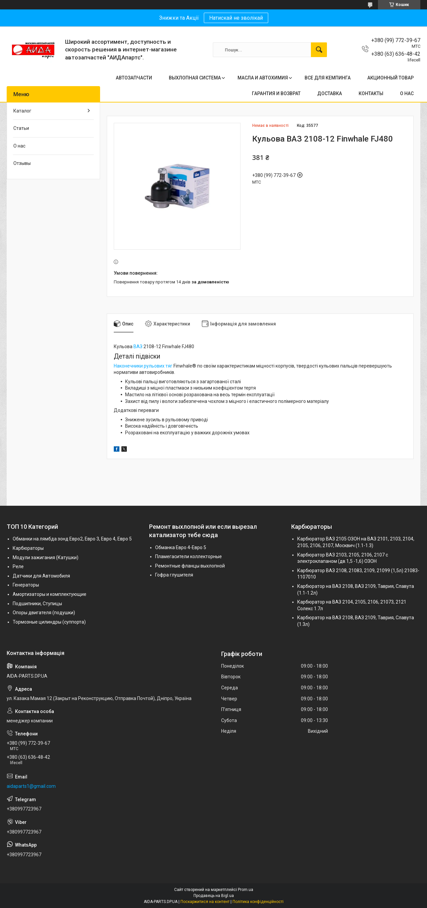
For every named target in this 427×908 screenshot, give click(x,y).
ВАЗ (137, 346)
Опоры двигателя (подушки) (44, 612)
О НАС (407, 93)
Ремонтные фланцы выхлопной (190, 566)
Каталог (22, 111)
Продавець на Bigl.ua (213, 895)
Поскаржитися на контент (205, 901)
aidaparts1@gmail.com (31, 786)
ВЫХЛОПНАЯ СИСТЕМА (195, 77)
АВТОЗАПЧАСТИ (134, 77)
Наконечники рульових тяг (143, 366)
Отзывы (22, 163)
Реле (18, 566)
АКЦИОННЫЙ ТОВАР (390, 77)
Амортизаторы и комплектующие (49, 594)
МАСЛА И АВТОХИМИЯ (263, 77)
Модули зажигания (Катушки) (45, 557)
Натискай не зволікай (236, 18)
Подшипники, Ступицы (37, 603)
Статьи (21, 128)
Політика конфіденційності (258, 901)
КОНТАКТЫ (371, 93)
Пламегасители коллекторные (188, 556)
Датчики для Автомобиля (41, 576)
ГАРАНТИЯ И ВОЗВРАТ (276, 93)
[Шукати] (319, 49)
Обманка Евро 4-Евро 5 (180, 547)
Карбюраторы (28, 548)
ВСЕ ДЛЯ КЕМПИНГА (328, 77)
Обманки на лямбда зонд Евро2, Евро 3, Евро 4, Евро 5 (72, 538)
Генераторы (26, 585)
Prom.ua (245, 889)
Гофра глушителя (174, 575)
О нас (19, 146)
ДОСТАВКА (329, 93)
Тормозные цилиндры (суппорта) (49, 622)
